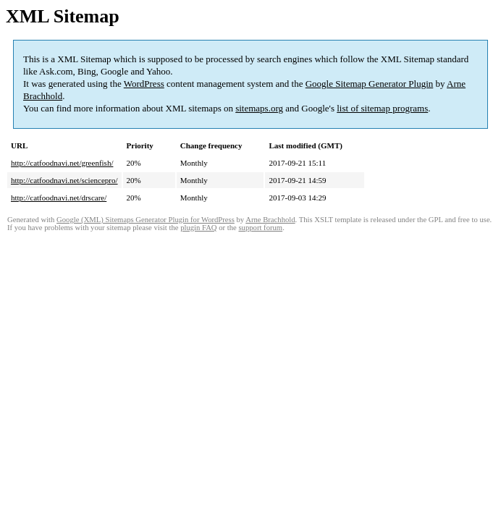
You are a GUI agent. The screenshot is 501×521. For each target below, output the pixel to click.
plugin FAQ (198, 228)
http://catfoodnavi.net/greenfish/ (62, 162)
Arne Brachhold (270, 220)
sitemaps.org (259, 108)
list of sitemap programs (382, 108)
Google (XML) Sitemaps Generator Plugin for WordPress (145, 220)
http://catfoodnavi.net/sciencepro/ (64, 180)
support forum (260, 228)
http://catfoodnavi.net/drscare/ (58, 197)
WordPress (144, 83)
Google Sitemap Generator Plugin (370, 83)
